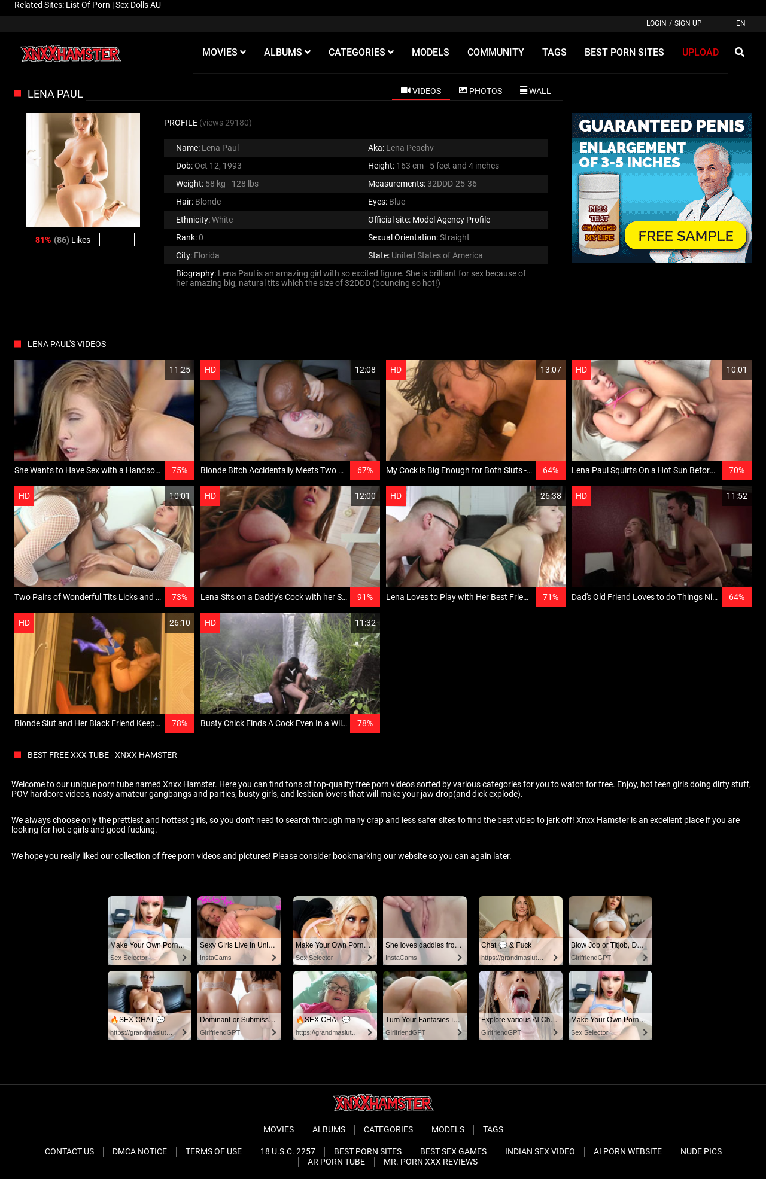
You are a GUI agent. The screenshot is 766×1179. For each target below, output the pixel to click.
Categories (388, 1129)
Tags (493, 1129)
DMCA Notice (140, 1151)
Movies (278, 1129)
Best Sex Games (453, 1151)
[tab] (421, 90)
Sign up (688, 23)
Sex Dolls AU (138, 5)
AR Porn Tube (336, 1161)
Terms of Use (214, 1151)
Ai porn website (628, 1151)
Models (447, 1129)
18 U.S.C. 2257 (287, 1151)
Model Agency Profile (451, 219)
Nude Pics (701, 1151)
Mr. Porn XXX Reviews (431, 1161)
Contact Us (69, 1151)
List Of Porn (88, 5)
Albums (328, 1129)
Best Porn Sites (368, 1151)
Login (656, 23)
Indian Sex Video (540, 1151)
